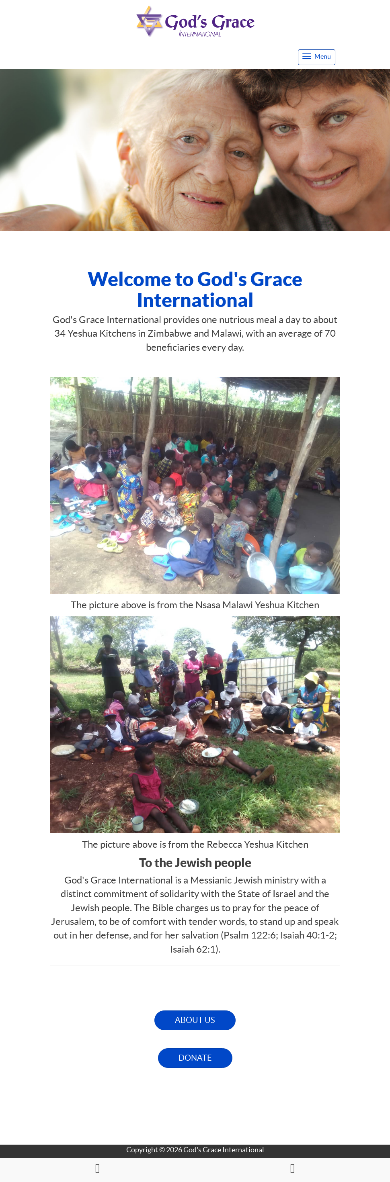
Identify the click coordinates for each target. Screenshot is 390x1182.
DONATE (195, 1057)
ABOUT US (195, 1020)
